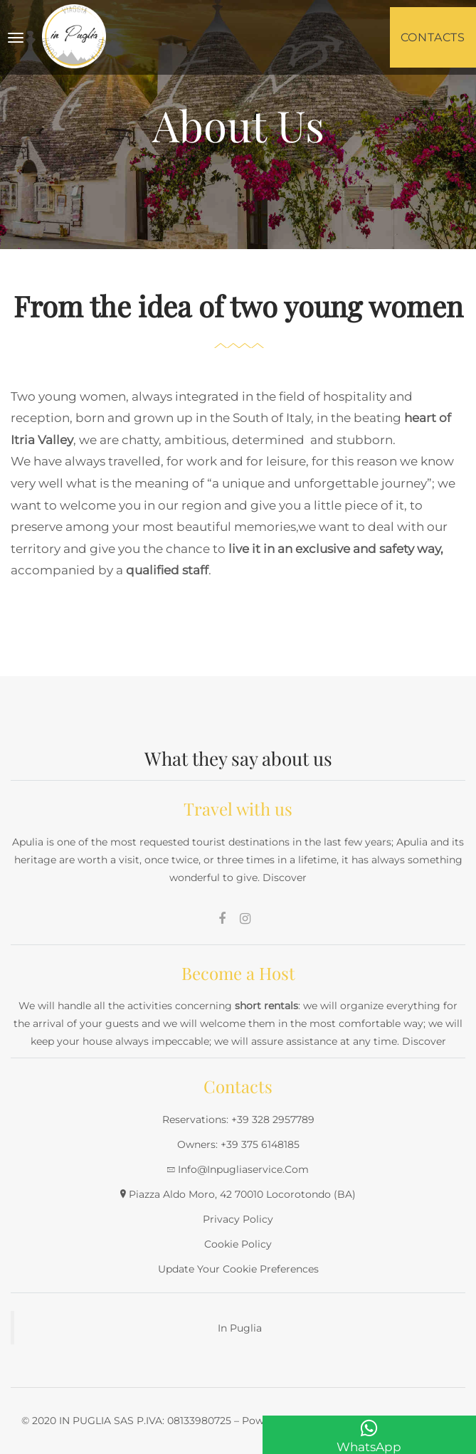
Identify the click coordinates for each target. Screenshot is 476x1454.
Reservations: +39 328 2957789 (238, 1119)
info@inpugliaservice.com (243, 1169)
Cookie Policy (238, 1244)
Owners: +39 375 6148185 (238, 1144)
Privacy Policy (238, 1219)
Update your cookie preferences (238, 1269)
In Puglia (240, 1328)
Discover (285, 877)
